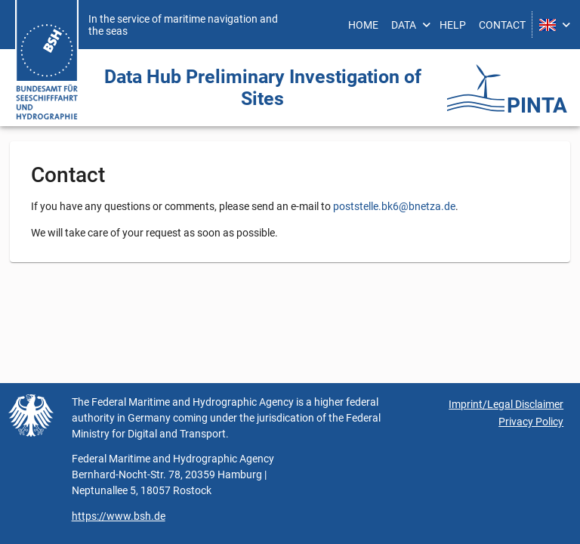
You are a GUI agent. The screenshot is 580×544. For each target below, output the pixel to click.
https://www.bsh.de (118, 516)
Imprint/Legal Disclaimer (506, 404)
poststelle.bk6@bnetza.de (394, 206)
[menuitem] (363, 24)
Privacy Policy (530, 422)
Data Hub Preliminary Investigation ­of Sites (262, 88)
